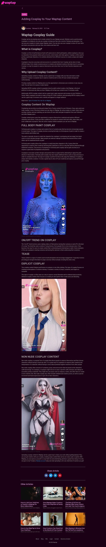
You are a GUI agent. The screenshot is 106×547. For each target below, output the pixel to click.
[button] (46, 475)
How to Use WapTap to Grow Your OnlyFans (30, 529)
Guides (24, 14)
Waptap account (40, 461)
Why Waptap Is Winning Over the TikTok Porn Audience (75, 529)
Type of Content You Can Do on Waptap (39, 100)
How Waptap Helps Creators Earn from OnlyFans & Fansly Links (53, 504)
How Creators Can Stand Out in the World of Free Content (53, 529)
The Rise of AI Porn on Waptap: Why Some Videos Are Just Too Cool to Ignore (74, 504)
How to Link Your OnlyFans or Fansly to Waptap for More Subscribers (30, 504)
